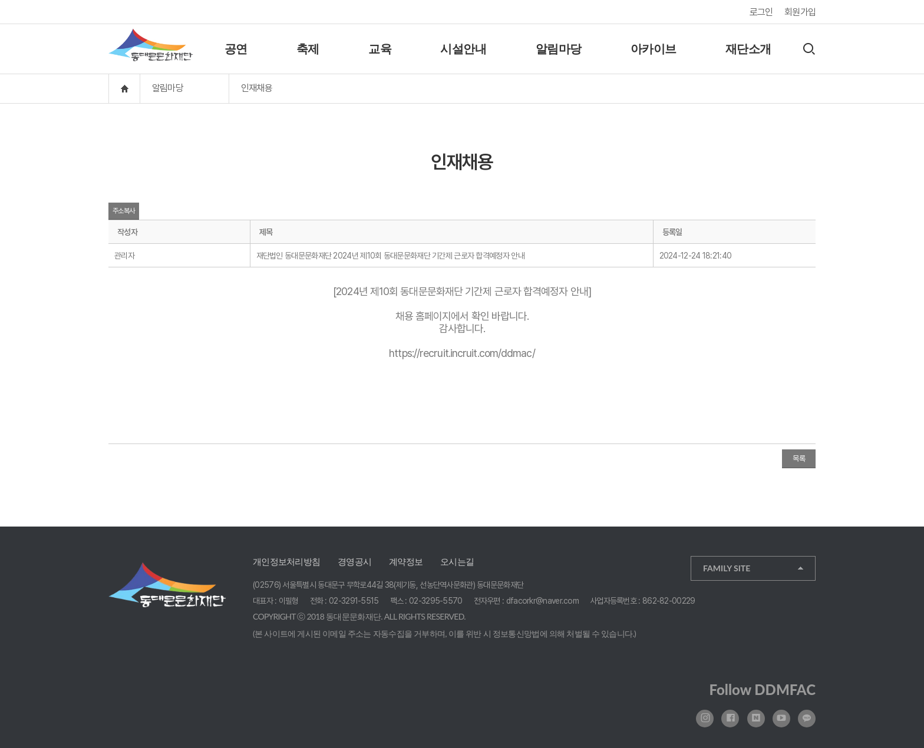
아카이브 (653, 48)
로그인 (761, 12)
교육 (379, 48)
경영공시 (354, 562)
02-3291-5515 (354, 600)
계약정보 (406, 562)
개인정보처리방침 (286, 562)
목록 (799, 458)
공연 (236, 48)
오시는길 (457, 562)
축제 (307, 48)
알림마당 (559, 48)
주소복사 (124, 211)
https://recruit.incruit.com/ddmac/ (461, 353)
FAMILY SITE (726, 568)
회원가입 (800, 12)
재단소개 (748, 48)
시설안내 (463, 48)
